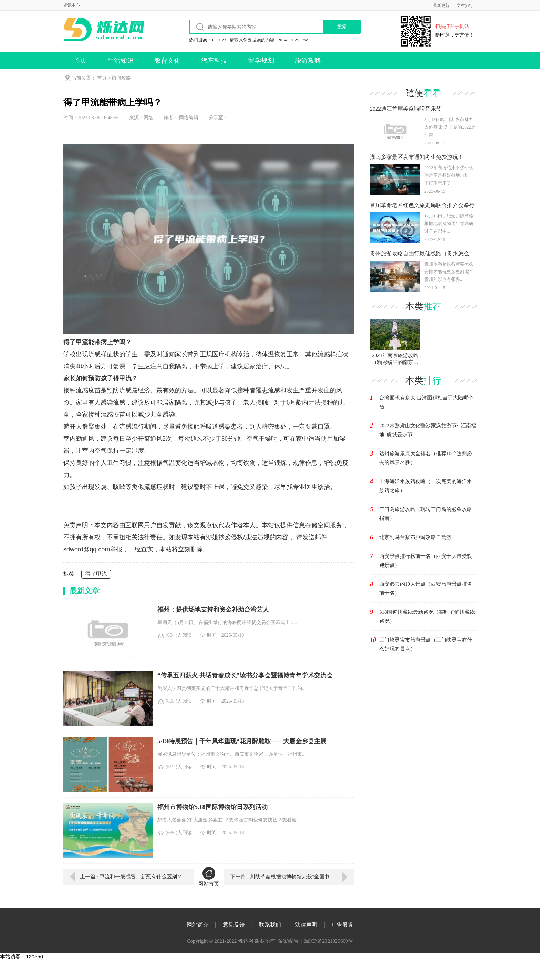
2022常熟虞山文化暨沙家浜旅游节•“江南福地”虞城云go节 (427, 430)
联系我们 (270, 925)
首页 (80, 60)
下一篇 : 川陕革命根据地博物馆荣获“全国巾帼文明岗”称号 (292, 876)
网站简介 (198, 925)
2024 (282, 39)
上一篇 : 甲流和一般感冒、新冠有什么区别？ (131, 876)
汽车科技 (214, 60)
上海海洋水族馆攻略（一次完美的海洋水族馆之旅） (425, 486)
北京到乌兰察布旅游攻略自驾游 (415, 537)
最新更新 (441, 5)
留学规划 (261, 60)
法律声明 (306, 925)
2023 (221, 39)
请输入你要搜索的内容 (252, 39)
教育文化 (167, 60)
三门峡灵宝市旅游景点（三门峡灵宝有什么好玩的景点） (425, 644)
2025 (294, 39)
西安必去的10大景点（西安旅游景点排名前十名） (425, 588)
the (305, 39)
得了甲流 (96, 574)
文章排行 (465, 5)
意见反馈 (234, 925)
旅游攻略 (308, 60)
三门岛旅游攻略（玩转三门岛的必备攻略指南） (425, 514)
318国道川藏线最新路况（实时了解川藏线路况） (427, 616)
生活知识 (120, 60)
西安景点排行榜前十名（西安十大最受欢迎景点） (425, 560)
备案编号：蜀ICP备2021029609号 (315, 941)
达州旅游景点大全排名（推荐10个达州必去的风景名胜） (425, 458)
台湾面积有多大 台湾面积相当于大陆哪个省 (426, 402)
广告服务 (342, 925)
